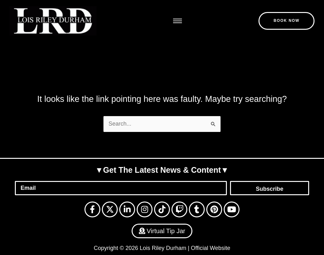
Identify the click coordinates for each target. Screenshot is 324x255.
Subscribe (269, 189)
